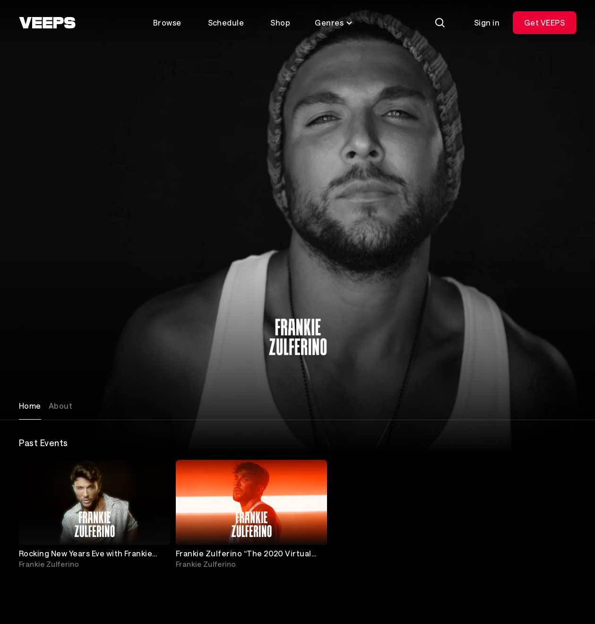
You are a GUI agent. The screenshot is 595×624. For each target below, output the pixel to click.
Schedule (226, 22)
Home (30, 405)
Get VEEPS (544, 22)
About (60, 405)
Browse (167, 22)
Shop (280, 22)
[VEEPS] (47, 22)
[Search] (440, 22)
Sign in (487, 22)
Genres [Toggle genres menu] (334, 22)
